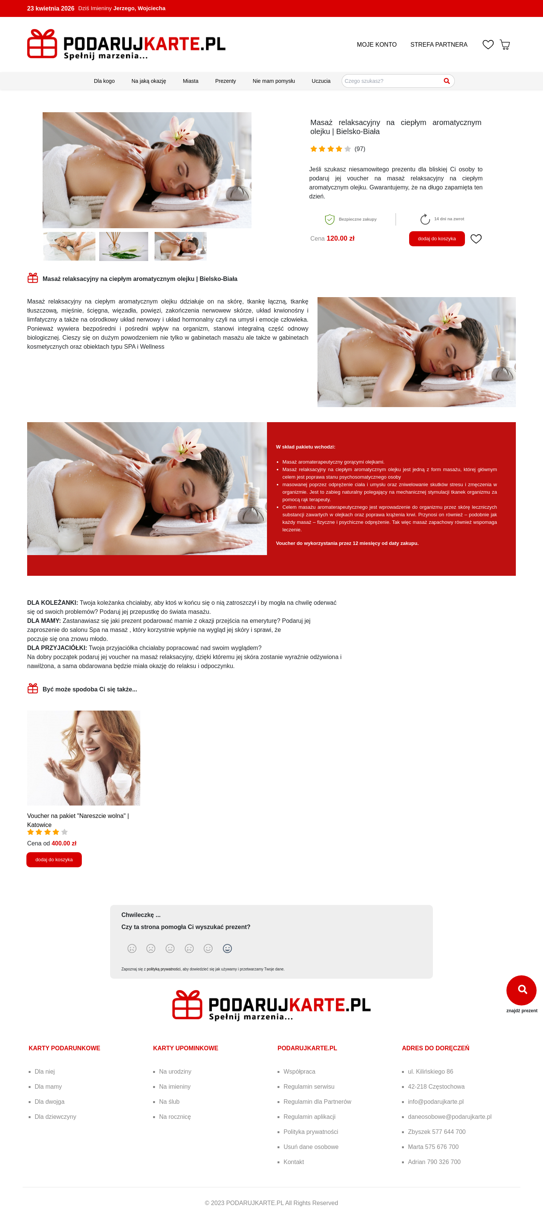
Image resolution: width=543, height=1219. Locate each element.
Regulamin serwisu (309, 1086)
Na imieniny (175, 1086)
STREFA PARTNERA (439, 44)
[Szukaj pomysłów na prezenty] (398, 81)
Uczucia (321, 81)
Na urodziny (175, 1071)
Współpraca (299, 1071)
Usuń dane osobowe (311, 1147)
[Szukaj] (447, 81)
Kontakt (294, 1162)
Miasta (190, 81)
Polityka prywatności (311, 1132)
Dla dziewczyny (55, 1117)
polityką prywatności (163, 969)
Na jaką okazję (149, 81)
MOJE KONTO (377, 44)
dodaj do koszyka (437, 238)
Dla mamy (48, 1086)
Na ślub (169, 1101)
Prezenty (225, 81)
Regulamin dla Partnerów (317, 1101)
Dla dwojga (49, 1101)
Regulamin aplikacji (310, 1117)
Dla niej (45, 1071)
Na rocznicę (175, 1117)
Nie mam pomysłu (274, 81)
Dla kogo (104, 81)
